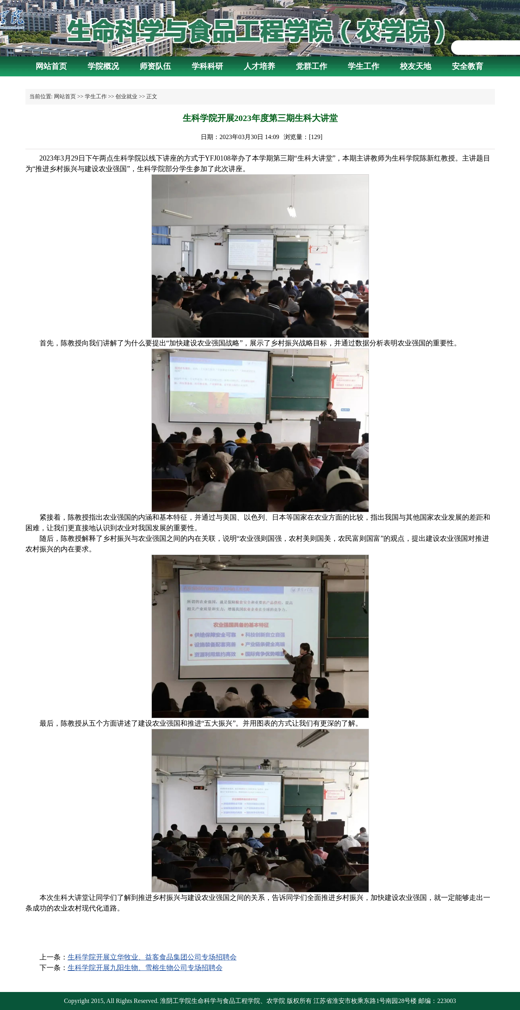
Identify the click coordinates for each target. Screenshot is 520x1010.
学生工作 (363, 66)
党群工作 (311, 66)
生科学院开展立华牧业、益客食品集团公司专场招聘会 (152, 957)
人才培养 (259, 66)
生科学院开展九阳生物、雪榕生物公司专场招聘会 (145, 968)
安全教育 (467, 66)
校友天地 (415, 66)
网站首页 (51, 66)
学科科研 (207, 66)
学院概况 (103, 66)
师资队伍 (155, 66)
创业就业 (126, 96)
